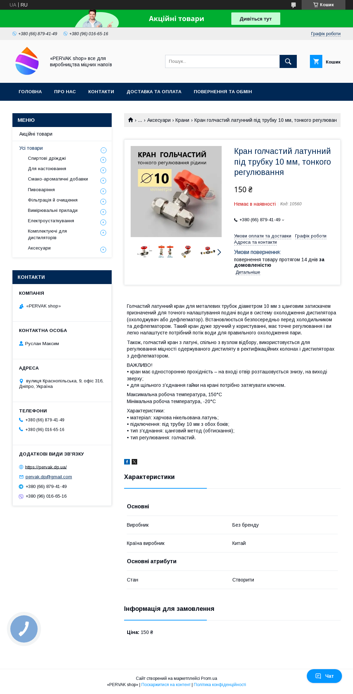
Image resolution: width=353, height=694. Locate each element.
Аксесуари (159, 120)
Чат (324, 676)
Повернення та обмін (223, 91)
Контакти (101, 91)
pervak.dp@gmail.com (49, 476)
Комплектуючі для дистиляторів (47, 234)
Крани (182, 120)
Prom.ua (209, 678)
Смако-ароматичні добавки (58, 179)
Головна (30, 91)
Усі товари (31, 148)
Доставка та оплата (154, 91)
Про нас (65, 91)
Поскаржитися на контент (166, 684)
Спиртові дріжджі (47, 158)
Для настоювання (47, 168)
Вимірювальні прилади (53, 210)
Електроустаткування (51, 220)
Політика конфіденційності (220, 684)
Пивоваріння (41, 189)
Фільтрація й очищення (53, 200)
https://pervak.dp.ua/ (46, 466)
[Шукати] (288, 61)
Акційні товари (35, 134)
